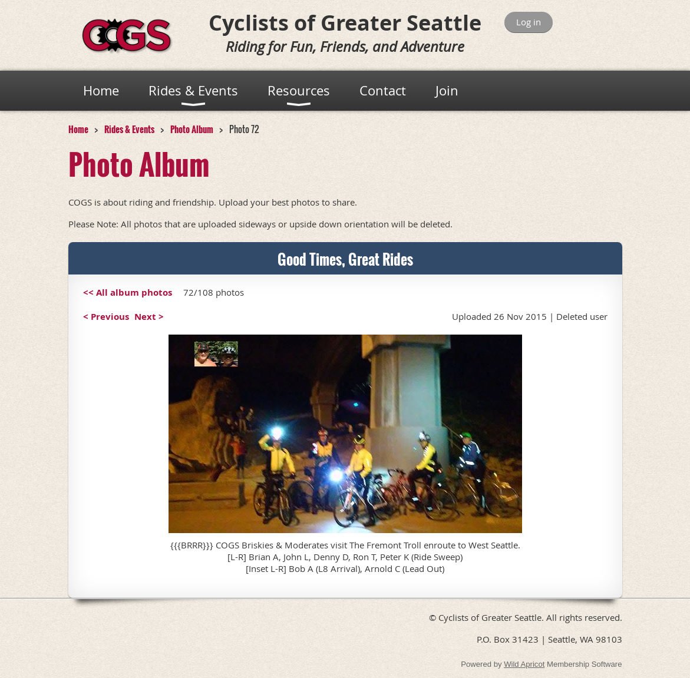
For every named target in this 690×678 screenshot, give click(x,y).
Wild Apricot (524, 664)
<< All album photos (127, 292)
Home (78, 129)
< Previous (106, 316)
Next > (149, 316)
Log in (528, 22)
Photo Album (191, 129)
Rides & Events (129, 129)
